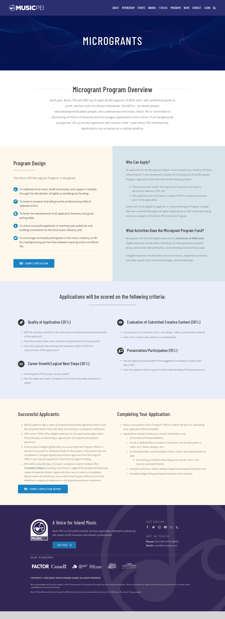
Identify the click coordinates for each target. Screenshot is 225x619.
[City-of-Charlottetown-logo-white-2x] (129, 564)
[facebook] (147, 527)
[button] (214, 8)
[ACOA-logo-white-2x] (87, 565)
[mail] (171, 527)
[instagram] (159, 527)
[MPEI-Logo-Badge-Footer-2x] (39, 520)
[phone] (177, 527)
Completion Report (34, 467)
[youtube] (165, 527)
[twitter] (153, 527)
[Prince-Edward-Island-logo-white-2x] (112, 564)
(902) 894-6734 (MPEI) (167, 541)
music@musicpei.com (165, 545)
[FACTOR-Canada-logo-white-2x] (49, 565)
